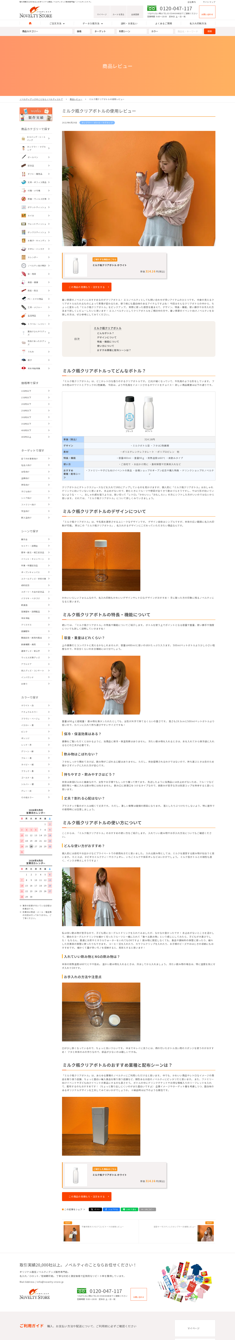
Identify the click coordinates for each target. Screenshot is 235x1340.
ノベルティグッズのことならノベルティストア (41, 99)
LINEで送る (131, 1209)
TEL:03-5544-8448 (171, 13)
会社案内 (192, 1)
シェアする (113, 1209)
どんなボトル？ (105, 333)
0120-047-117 (176, 8)
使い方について (105, 345)
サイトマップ (209, 1)
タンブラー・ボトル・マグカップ (97, 122)
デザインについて (107, 337)
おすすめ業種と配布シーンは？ (114, 350)
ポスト (97, 1209)
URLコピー (149, 1209)
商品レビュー (76, 99)
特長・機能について (108, 341)
